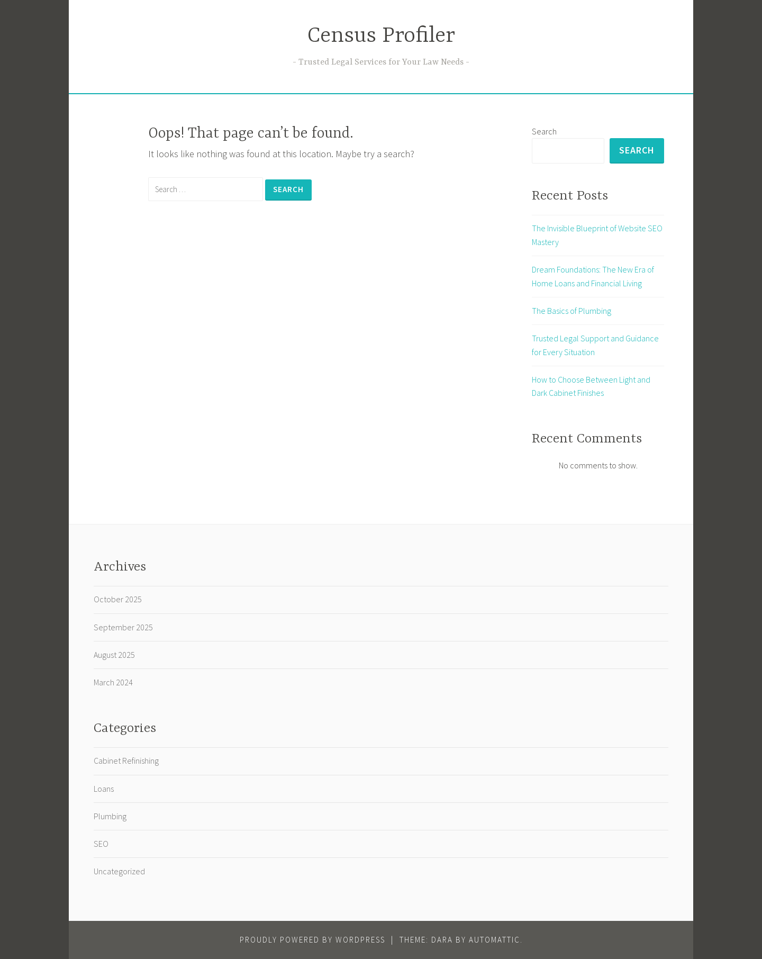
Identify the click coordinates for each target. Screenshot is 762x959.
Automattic (494, 940)
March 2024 (113, 682)
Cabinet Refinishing (126, 760)
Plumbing (110, 816)
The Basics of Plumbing (571, 310)
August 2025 (114, 654)
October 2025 (118, 599)
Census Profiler (381, 36)
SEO (101, 843)
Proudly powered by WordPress (312, 940)
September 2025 (123, 627)
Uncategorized (119, 871)
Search (544, 131)
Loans (104, 788)
